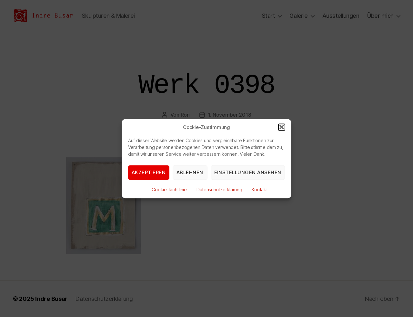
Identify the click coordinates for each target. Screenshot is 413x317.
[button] (281, 127)
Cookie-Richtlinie (169, 189)
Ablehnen (189, 172)
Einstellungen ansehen (248, 172)
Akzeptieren (149, 172)
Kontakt (259, 189)
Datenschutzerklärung (219, 189)
